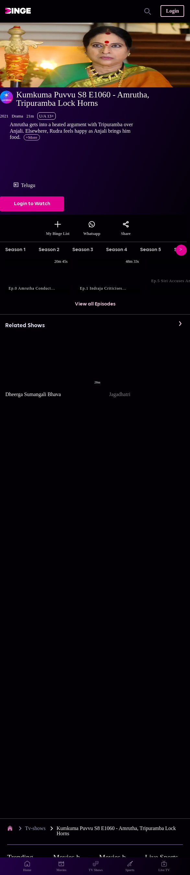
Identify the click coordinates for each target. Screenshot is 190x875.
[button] (41, 276)
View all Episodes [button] (95, 304)
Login (172, 11)
